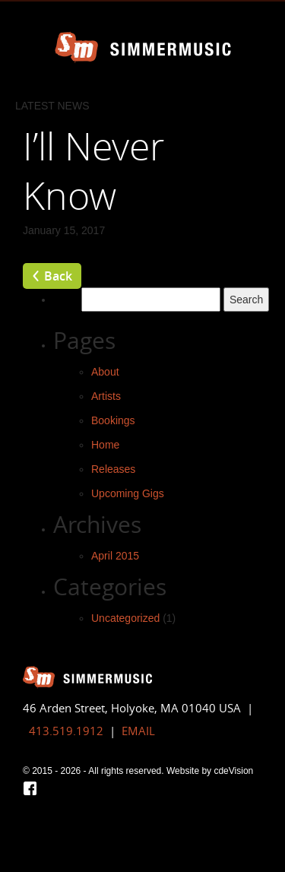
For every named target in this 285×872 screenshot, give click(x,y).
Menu (266, 19)
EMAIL (138, 730)
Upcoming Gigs (127, 493)
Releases (113, 469)
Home (105, 445)
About (105, 372)
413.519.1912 (66, 730)
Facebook (30, 788)
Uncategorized (125, 618)
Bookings (113, 420)
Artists (106, 396)
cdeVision (233, 771)
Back (58, 276)
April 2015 (115, 556)
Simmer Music (143, 47)
